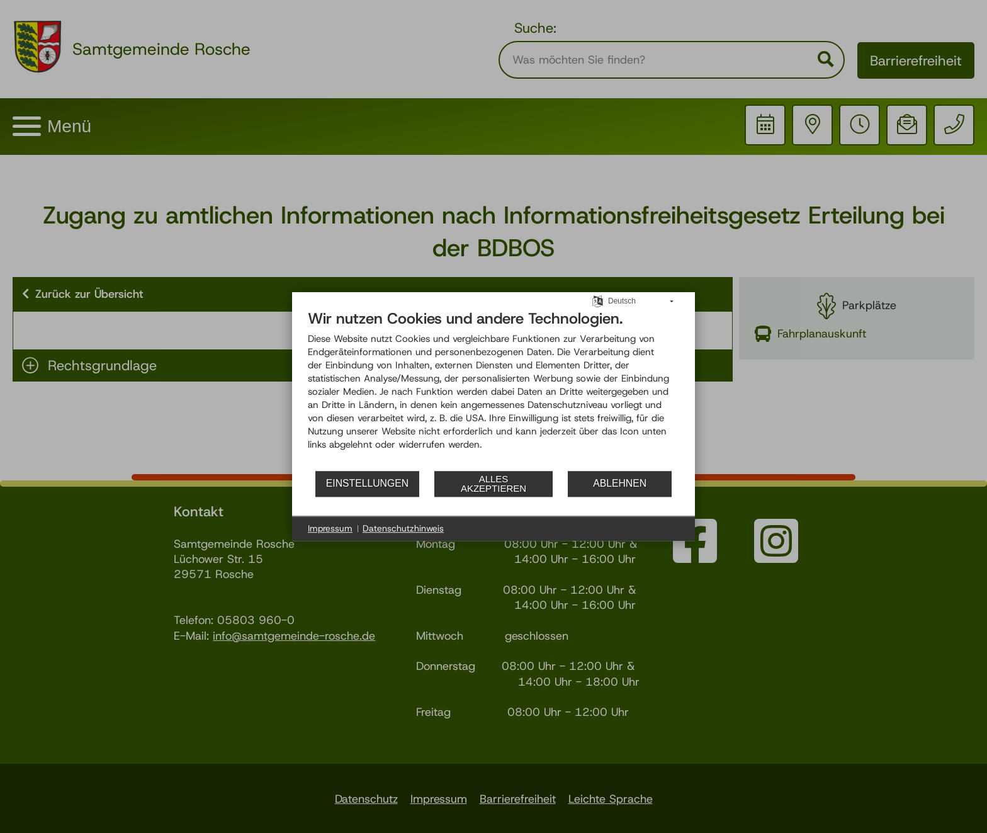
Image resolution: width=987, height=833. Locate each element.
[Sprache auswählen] (597, 300)
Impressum (330, 528)
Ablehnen (619, 483)
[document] (493, 389)
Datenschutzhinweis (403, 528)
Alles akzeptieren (493, 483)
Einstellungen (367, 483)
